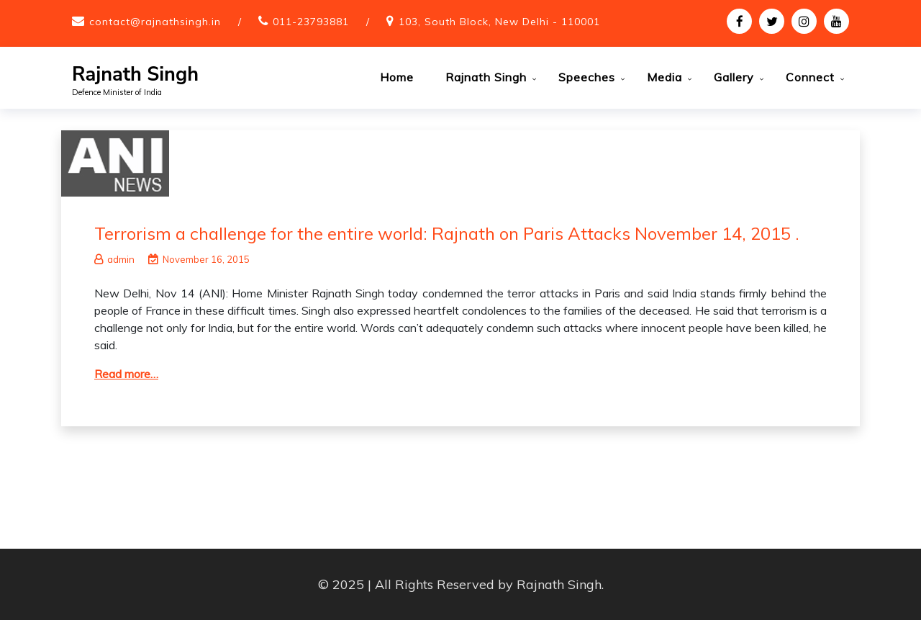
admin (114, 259)
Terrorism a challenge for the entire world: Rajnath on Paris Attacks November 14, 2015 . (446, 233)
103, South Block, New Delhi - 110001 (499, 21)
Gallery (734, 77)
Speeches (586, 77)
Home (397, 77)
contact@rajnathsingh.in (155, 21)
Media (664, 77)
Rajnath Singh (135, 74)
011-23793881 (311, 21)
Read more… (126, 374)
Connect (810, 77)
